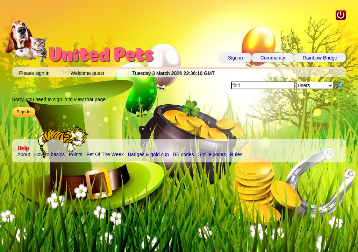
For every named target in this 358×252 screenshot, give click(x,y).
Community (272, 58)
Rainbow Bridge (320, 58)
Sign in (235, 58)
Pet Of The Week (105, 154)
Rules (236, 154)
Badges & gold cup (148, 154)
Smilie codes (212, 154)
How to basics (49, 154)
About (23, 154)
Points (76, 154)
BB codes (183, 154)
